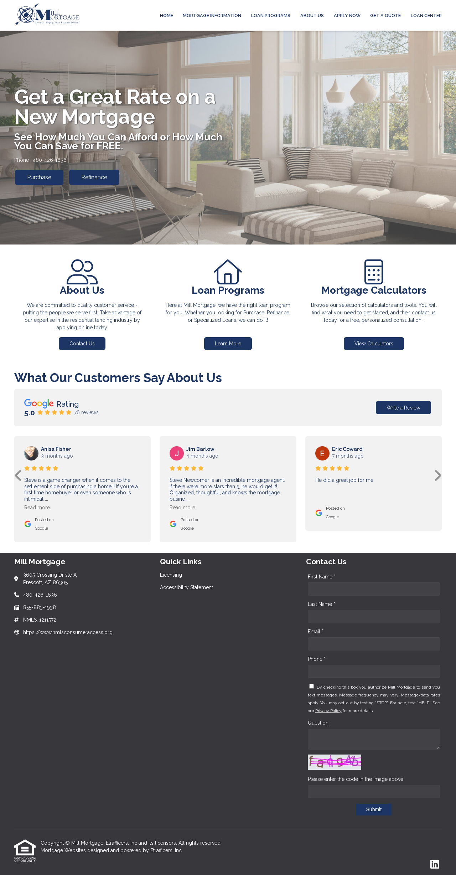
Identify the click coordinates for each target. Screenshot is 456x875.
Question (318, 723)
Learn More (228, 343)
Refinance (94, 177)
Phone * (317, 659)
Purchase (39, 177)
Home (166, 15)
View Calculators (373, 343)
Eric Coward (347, 449)
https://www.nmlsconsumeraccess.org (68, 632)
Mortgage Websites (64, 850)
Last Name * (321, 604)
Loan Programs (270, 15)
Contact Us (82, 343)
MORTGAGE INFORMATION (212, 15)
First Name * (322, 577)
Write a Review (403, 408)
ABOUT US (312, 15)
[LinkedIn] (434, 864)
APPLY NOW (347, 15)
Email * (315, 631)
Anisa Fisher (56, 449)
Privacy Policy (328, 710)
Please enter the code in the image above (355, 779)
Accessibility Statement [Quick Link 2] (186, 587)
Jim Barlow (200, 449)
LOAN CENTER (426, 15)
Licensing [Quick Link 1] (171, 575)
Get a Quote (385, 15)
